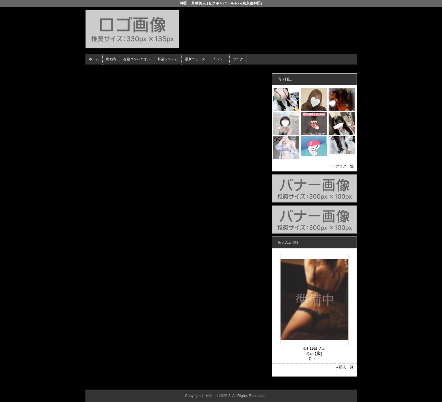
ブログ (238, 59)
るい (310, 354)
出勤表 (111, 59)
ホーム (94, 59)
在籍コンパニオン (136, 59)
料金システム (168, 59)
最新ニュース (195, 59)
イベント (219, 59)
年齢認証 (94, 69)
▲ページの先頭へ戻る (335, 384)
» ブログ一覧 (343, 166)
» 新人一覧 (345, 367)
